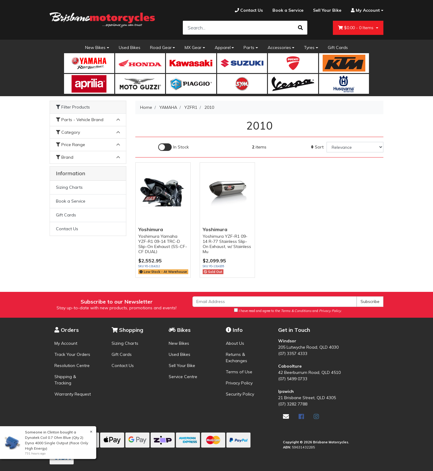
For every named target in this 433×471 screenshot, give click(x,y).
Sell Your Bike (182, 365)
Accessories (279, 47)
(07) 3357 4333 (292, 353)
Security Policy (240, 394)
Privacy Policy (239, 383)
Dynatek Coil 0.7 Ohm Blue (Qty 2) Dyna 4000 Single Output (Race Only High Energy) (55, 443)
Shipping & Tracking (65, 380)
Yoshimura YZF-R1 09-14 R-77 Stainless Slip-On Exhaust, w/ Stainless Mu (227, 244)
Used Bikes (129, 47)
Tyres (309, 47)
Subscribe (370, 301)
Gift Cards (338, 47)
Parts (249, 47)
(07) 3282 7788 (292, 404)
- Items (356, 28)
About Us (235, 343)
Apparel (223, 47)
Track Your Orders (72, 354)
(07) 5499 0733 (292, 378)
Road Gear (161, 47)
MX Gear (193, 47)
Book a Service (70, 201)
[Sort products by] (355, 147)
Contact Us (67, 228)
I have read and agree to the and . (288, 310)
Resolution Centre (72, 365)
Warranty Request (72, 394)
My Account (65, 343)
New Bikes (95, 47)
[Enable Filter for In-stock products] (173, 147)
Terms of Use (239, 372)
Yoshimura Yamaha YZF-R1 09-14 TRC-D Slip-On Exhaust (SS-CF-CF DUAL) (162, 244)
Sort (317, 147)
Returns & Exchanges (236, 357)
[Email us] (286, 416)
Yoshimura (150, 229)
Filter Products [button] (73, 107)
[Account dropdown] (364, 10)
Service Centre (183, 376)
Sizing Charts (69, 187)
